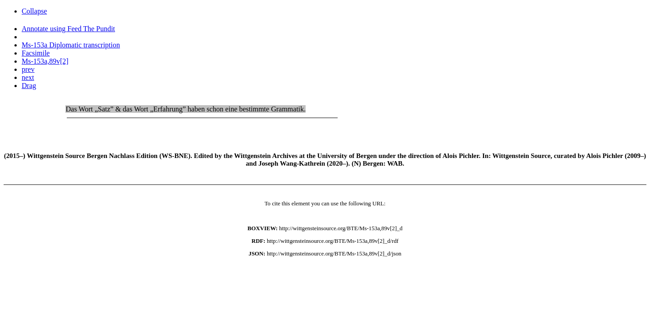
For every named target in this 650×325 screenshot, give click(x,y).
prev (28, 69)
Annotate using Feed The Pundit (68, 28)
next (28, 77)
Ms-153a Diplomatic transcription (71, 45)
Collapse (34, 11)
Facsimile (36, 53)
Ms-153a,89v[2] (45, 61)
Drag (29, 85)
